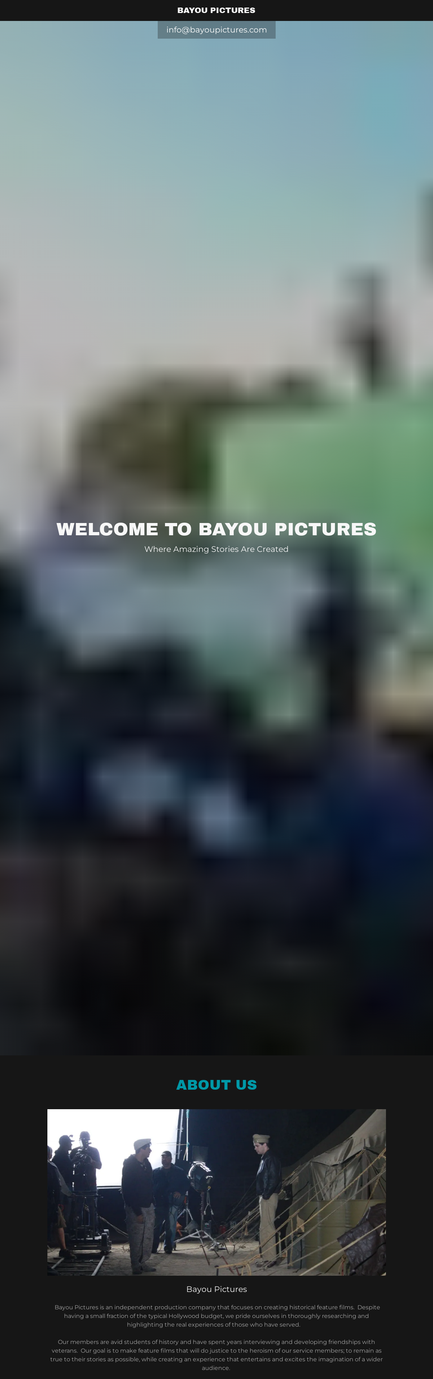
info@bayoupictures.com (216, 30)
